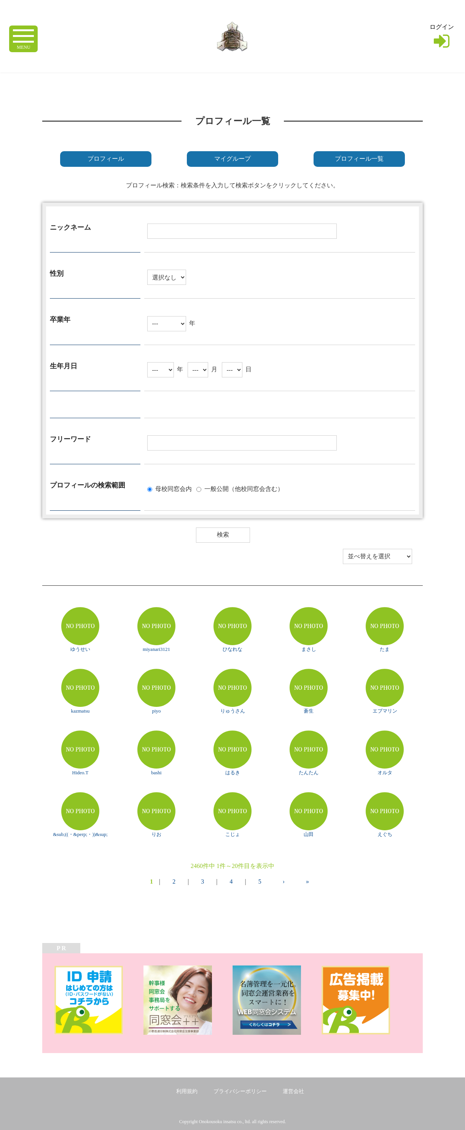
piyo (156, 711)
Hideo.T (80, 772)
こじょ (232, 834)
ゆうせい (80, 649)
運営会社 (293, 1091)
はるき (232, 772)
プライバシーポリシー (240, 1091)
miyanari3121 (156, 649)
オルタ (384, 772)
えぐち (384, 834)
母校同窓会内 (173, 488)
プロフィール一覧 (359, 158)
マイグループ (232, 158)
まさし (308, 649)
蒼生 (309, 711)
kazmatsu (80, 711)
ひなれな (232, 649)
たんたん (308, 772)
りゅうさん (232, 711)
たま (385, 649)
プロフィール (106, 158)
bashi (156, 772)
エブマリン (385, 711)
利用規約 (186, 1091)
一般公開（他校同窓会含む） (243, 488)
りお (156, 834)
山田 (309, 834)
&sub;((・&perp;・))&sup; (80, 834)
